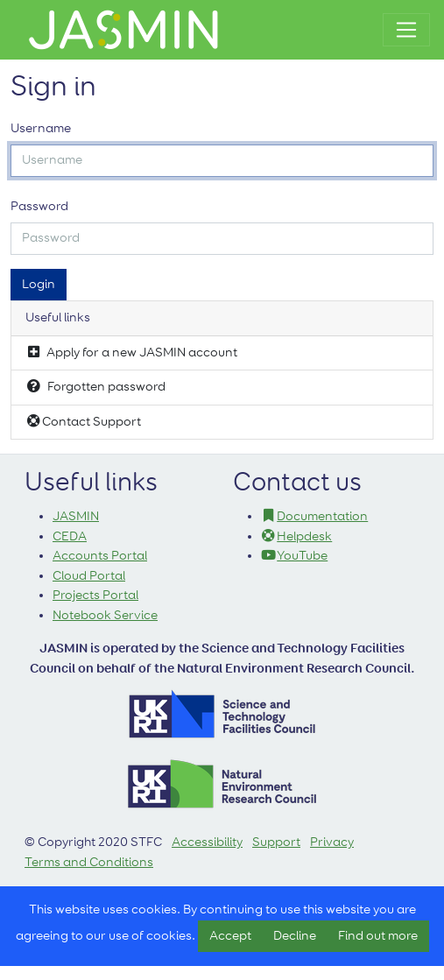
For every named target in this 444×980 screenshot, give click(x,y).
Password (39, 206)
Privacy (332, 842)
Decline (294, 935)
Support (276, 842)
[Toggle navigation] (406, 29)
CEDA (70, 536)
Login (38, 284)
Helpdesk (297, 536)
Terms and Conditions (89, 862)
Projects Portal (95, 595)
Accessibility (207, 842)
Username (41, 128)
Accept (230, 935)
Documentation (315, 516)
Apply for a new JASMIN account (131, 352)
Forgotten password (95, 386)
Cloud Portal (89, 575)
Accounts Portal (100, 555)
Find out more (378, 935)
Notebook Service (105, 615)
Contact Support (83, 421)
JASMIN (76, 516)
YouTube (294, 555)
